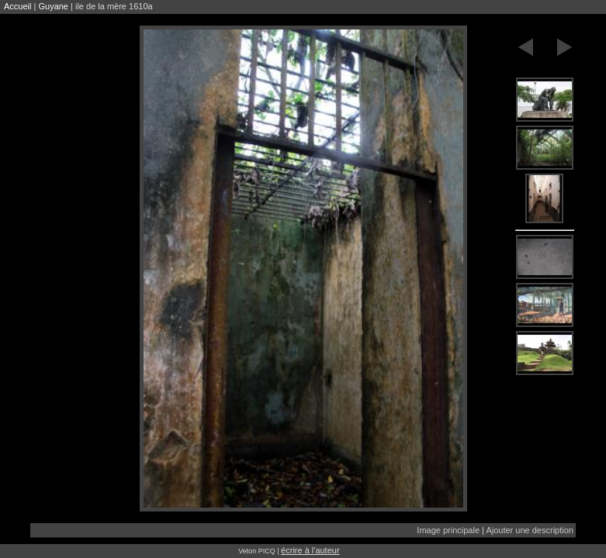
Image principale (448, 530)
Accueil (17, 6)
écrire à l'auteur (310, 550)
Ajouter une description (529, 530)
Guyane (53, 6)
